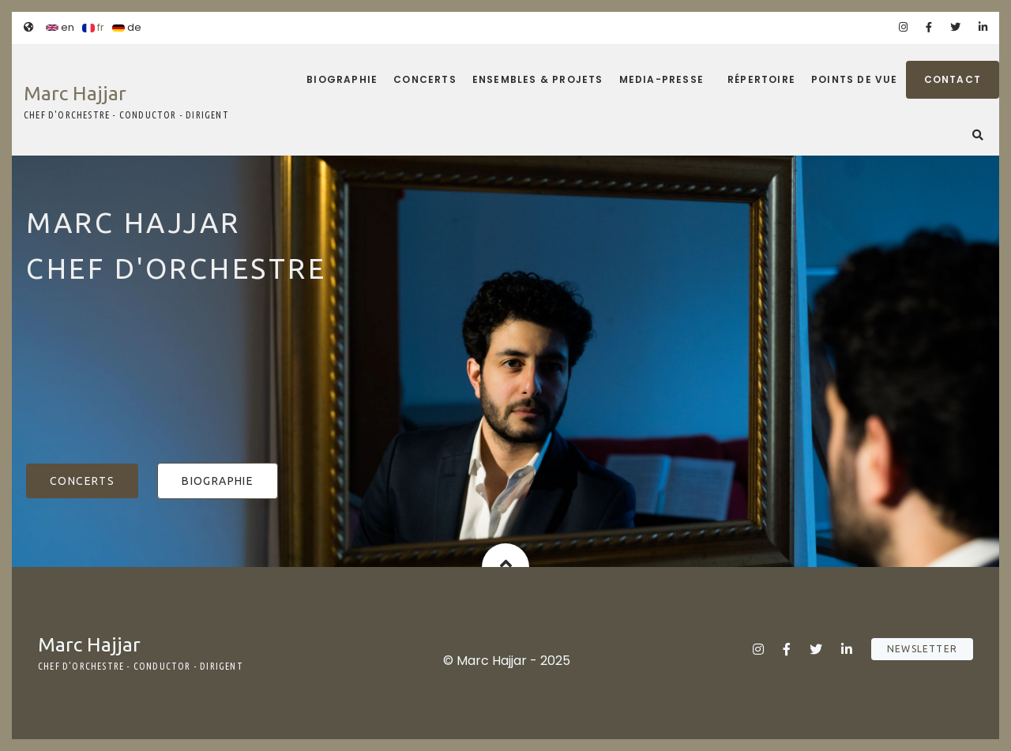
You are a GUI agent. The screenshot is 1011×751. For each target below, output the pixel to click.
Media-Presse (661, 79)
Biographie (342, 79)
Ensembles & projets (537, 79)
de (126, 27)
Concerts (425, 79)
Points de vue (854, 79)
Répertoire (761, 79)
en (60, 27)
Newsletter (922, 649)
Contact (952, 79)
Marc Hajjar (75, 93)
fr (93, 27)
